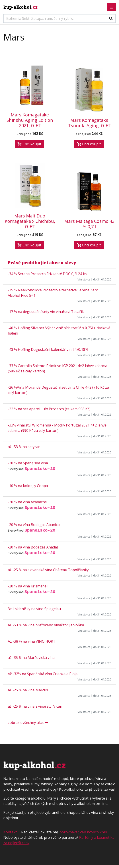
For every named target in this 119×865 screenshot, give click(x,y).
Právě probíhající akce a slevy (42, 263)
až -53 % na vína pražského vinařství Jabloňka (46, 625)
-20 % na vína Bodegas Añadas (33, 547)
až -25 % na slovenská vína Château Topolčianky (48, 569)
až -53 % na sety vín (24, 446)
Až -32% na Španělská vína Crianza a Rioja (43, 673)
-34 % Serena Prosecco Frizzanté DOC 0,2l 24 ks (47, 273)
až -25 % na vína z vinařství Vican (35, 706)
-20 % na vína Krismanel (27, 586)
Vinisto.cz (84, 279)
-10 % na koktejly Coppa (28, 485)
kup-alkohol (20, 7)
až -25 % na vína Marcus (28, 690)
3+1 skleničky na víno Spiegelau (34, 608)
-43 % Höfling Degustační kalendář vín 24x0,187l (48, 349)
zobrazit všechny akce (28, 722)
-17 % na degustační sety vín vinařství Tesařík (46, 311)
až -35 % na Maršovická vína (31, 657)
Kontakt (10, 832)
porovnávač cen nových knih (83, 832)
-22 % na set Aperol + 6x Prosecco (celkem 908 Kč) (49, 408)
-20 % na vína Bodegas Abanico (34, 524)
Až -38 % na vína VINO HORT (31, 641)
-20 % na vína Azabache (27, 502)
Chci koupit (29, 144)
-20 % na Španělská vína (28, 463)
